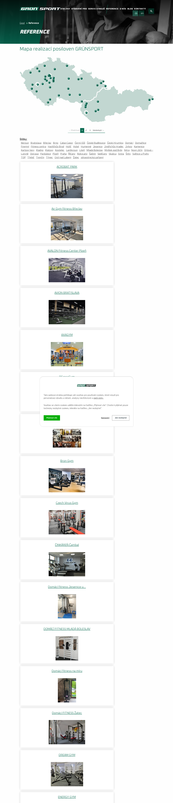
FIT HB (86, 456)
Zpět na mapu (31, 594)
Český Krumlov (48, 102)
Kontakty (140, 9)
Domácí (129, 143)
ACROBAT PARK (42, 166)
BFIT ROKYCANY (42, 249)
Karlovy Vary (30, 73)
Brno (80, 95)
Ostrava (101, 83)
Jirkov (37, 68)
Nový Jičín (97, 85)
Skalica (87, 103)
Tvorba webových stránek (47, 799)
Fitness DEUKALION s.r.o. (131, 497)
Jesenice (97, 146)
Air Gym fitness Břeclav (86, 166)
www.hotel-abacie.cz (34, 702)
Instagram (119, 755)
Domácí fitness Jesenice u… (86, 293)
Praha (50, 76)
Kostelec (33, 85)
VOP (52, 777)
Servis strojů (96, 9)
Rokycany (43, 84)
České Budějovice (50, 99)
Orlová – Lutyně (103, 81)
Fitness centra (38, 146)
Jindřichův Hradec (59, 95)
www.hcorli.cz (31, 659)
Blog (130, 9)
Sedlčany (50, 87)
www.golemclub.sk (33, 689)
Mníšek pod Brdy (49, 83)
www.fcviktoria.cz (33, 653)
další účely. (99, 398)
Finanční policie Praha (131, 374)
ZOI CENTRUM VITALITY (49, 76)
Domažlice (32, 89)
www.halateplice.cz (33, 629)
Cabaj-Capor (96, 111)
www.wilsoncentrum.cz (36, 677)
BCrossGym (131, 208)
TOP (23, 157)
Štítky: (23, 139)
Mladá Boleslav (55, 69)
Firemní (25, 146)
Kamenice (53, 81)
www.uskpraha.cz (33, 665)
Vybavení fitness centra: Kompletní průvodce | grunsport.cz (44, 751)
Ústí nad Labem (45, 66)
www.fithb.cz (30, 635)
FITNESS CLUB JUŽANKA (86, 497)
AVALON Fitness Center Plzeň (131, 168)
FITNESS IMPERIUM (86, 539)
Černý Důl (67, 66)
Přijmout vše (52, 418)
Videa (23, 777)
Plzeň (38, 85)
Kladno (45, 77)
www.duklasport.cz (33, 671)
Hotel (76, 146)
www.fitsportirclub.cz (35, 623)
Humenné (149, 100)
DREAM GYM (131, 333)
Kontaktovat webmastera (59, 796)
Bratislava (87, 113)
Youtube (134, 755)
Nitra (98, 110)
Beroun (45, 79)
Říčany (54, 78)
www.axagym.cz (32, 695)
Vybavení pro (79, 9)
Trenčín (98, 102)
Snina (153, 99)
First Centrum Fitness (42, 456)
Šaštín (85, 107)
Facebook (104, 755)
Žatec (39, 71)
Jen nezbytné (120, 418)
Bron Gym (86, 249)
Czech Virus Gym (131, 249)
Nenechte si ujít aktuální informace (43, 763)
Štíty (82, 79)
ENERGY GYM (42, 374)
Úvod (22, 23)
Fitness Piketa (131, 539)
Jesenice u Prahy (51, 78)
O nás (123, 9)
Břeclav (82, 101)
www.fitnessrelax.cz (34, 617)
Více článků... (70, 736)
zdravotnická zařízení (92, 157)
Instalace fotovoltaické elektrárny (43, 743)
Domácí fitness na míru (42, 333)
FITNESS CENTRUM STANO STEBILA (131, 458)
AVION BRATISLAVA (42, 208)
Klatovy (37, 91)
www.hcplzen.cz (32, 641)
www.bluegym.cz (32, 683)
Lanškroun (78, 79)
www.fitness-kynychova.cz (37, 708)
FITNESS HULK (41, 539)
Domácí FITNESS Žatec (86, 333)
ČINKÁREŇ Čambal (42, 291)
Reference (112, 9)
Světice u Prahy (140, 154)
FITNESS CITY (42, 497)
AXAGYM (86, 208)
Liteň (47, 81)
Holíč (86, 105)
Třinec (106, 86)
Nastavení (104, 418)
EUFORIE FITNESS (86, 374)
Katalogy (64, 9)
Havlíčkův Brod (68, 89)
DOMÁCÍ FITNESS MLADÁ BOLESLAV (131, 293)
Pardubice (69, 79)
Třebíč (70, 95)
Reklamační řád (38, 777)
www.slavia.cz (31, 647)
